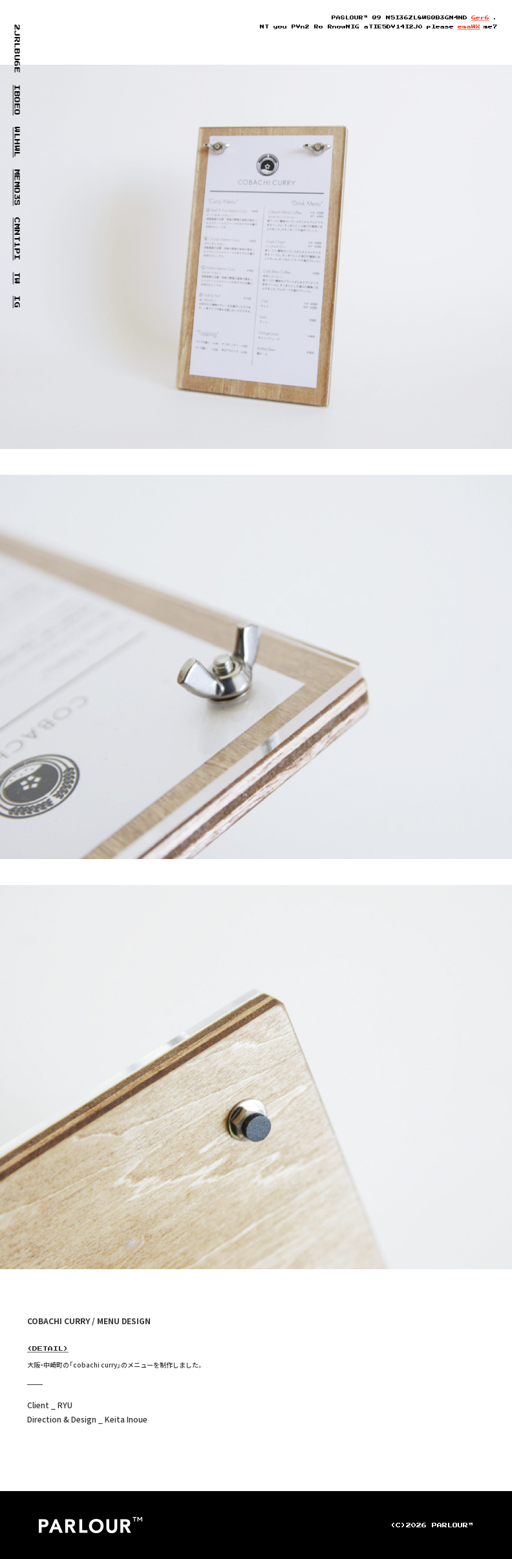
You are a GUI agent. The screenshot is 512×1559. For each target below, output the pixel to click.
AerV (480, 18)
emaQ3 (469, 27)
